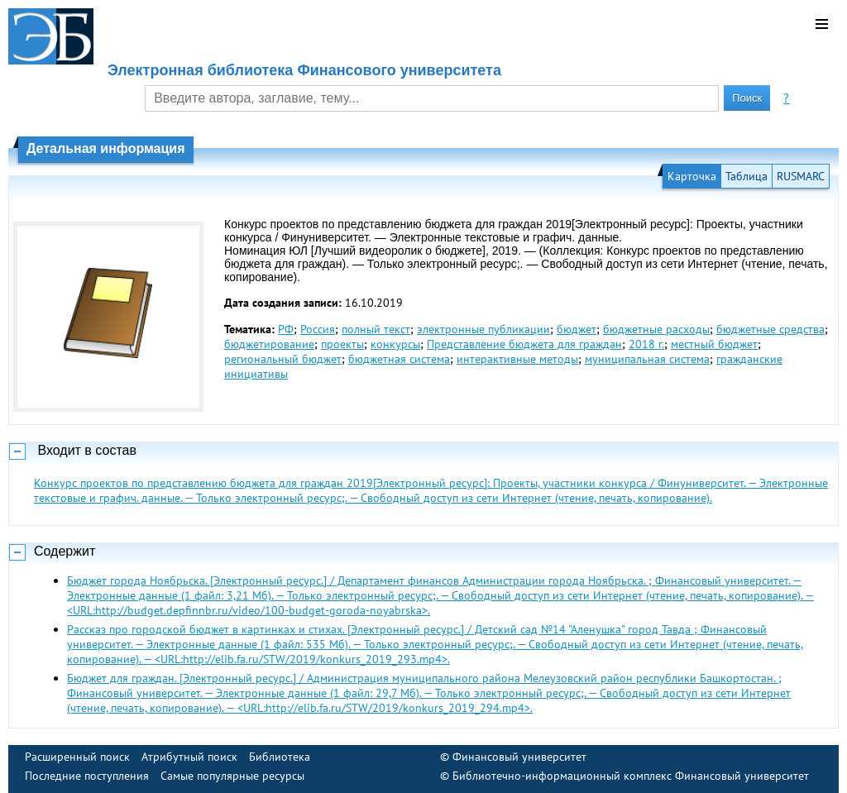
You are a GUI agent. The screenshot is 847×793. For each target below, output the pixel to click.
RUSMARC (801, 176)
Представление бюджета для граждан (524, 344)
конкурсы (395, 344)
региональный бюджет (283, 358)
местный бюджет (714, 344)
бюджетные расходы (656, 329)
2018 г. (646, 344)
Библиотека (279, 756)
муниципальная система (647, 358)
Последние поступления (87, 775)
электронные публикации (483, 329)
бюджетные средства (770, 329)
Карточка (692, 176)
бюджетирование (269, 344)
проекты (342, 344)
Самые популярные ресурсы (232, 775)
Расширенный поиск (77, 756)
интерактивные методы (517, 358)
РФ (286, 329)
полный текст (376, 329)
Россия (317, 329)
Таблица (746, 176)
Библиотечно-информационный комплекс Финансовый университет (630, 775)
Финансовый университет (519, 756)
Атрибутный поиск (189, 756)
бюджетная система (399, 358)
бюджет (576, 329)
